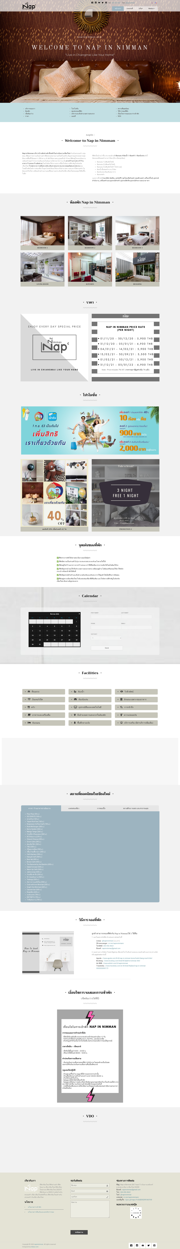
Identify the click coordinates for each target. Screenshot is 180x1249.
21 (69, 635)
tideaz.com (34, 1247)
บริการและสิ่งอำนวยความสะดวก (82, 114)
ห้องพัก (27, 111)
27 (62, 640)
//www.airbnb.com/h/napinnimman (115, 963)
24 (40, 640)
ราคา (27, 116)
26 (54, 640)
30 (32, 644)
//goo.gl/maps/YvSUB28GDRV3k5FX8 (138, 1200)
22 (76, 635)
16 (32, 635)
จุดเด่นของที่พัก (76, 111)
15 (76, 631)
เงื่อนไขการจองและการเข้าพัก (128, 114)
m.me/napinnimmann (116, 943)
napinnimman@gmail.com (111, 948)
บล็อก (141, 8)
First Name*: (95, 612)
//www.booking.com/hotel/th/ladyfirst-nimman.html (122, 961)
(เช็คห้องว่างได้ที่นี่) (90, 998)
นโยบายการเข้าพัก (34, 1207)
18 (47, 635)
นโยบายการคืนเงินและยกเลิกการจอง (41, 1212)
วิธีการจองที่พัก (123, 111)
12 (54, 631)
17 (40, 635)
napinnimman (38, 1244)
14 (69, 631)
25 (47, 640)
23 (32, 640)
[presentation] (87, 1223)
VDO (119, 116)
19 (54, 635)
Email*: (123, 623)
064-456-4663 (116, 3)
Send (107, 648)
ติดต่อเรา (151, 8)
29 (76, 640)
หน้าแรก (118, 8)
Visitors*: (94, 634)
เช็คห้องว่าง (29, 114)
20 (62, 635)
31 (40, 644)
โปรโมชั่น (75, 109)
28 (69, 640)
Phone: (93, 623)
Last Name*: (125, 612)
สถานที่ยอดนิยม (123, 109)
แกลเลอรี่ (130, 8)
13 (62, 631)
